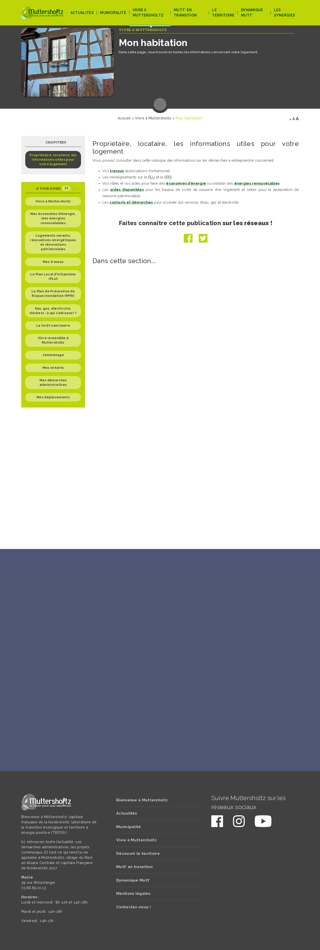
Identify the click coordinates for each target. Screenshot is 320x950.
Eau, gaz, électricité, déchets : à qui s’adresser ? (53, 311)
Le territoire (223, 12)
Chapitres (56, 142)
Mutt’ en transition (185, 12)
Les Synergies (284, 12)
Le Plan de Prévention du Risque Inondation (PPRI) (53, 293)
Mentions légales (133, 893)
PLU (151, 177)
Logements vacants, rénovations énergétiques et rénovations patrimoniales (53, 242)
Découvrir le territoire (138, 853)
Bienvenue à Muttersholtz (142, 800)
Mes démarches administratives (53, 382)
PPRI (168, 177)
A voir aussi (56, 188)
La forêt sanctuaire (53, 325)
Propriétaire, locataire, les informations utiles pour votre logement (53, 159)
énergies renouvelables (257, 183)
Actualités (82, 13)
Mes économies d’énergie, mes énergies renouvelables (53, 218)
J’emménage (53, 355)
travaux (117, 171)
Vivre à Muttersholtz (148, 12)
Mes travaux (53, 262)
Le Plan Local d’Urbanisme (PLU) (53, 276)
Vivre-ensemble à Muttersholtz (53, 340)
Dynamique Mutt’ (252, 12)
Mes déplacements (53, 397)
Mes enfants (53, 368)
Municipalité (113, 13)
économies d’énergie (186, 183)
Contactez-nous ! (133, 907)
